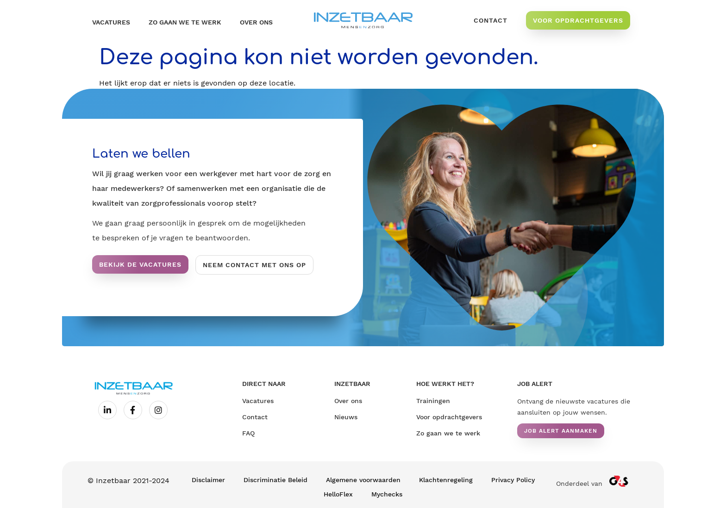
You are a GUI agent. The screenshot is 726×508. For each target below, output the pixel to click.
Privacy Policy (513, 480)
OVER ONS (256, 22)
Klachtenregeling (446, 480)
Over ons (348, 400)
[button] (560, 430)
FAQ (248, 433)
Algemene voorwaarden (363, 480)
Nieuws (345, 417)
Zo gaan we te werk (185, 22)
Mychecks (386, 494)
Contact (255, 417)
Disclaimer (208, 480)
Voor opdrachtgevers (449, 417)
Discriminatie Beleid (275, 480)
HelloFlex (338, 494)
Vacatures (111, 22)
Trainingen (433, 400)
